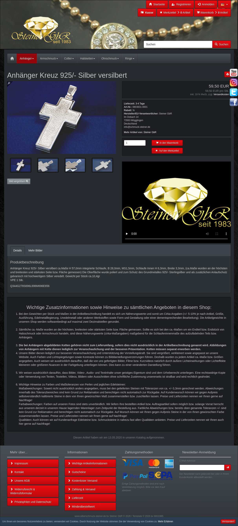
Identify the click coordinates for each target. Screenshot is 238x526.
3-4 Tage (140, 103)
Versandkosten (221, 94)
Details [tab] (17, 250)
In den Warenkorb (167, 143)
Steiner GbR (150, 132)
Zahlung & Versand (81, 489)
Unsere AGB (20, 480)
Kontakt (17, 472)
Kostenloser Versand (82, 480)
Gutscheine (77, 472)
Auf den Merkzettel (167, 150)
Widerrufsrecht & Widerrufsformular (22, 491)
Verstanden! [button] (228, 521)
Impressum (19, 463)
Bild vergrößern (18, 181)
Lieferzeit (75, 498)
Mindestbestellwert (81, 506)
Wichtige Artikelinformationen (87, 463)
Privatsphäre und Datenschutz (30, 501)
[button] (224, 4)
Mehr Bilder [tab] (35, 250)
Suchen (221, 44)
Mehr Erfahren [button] (165, 521)
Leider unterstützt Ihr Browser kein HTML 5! (176, 202)
